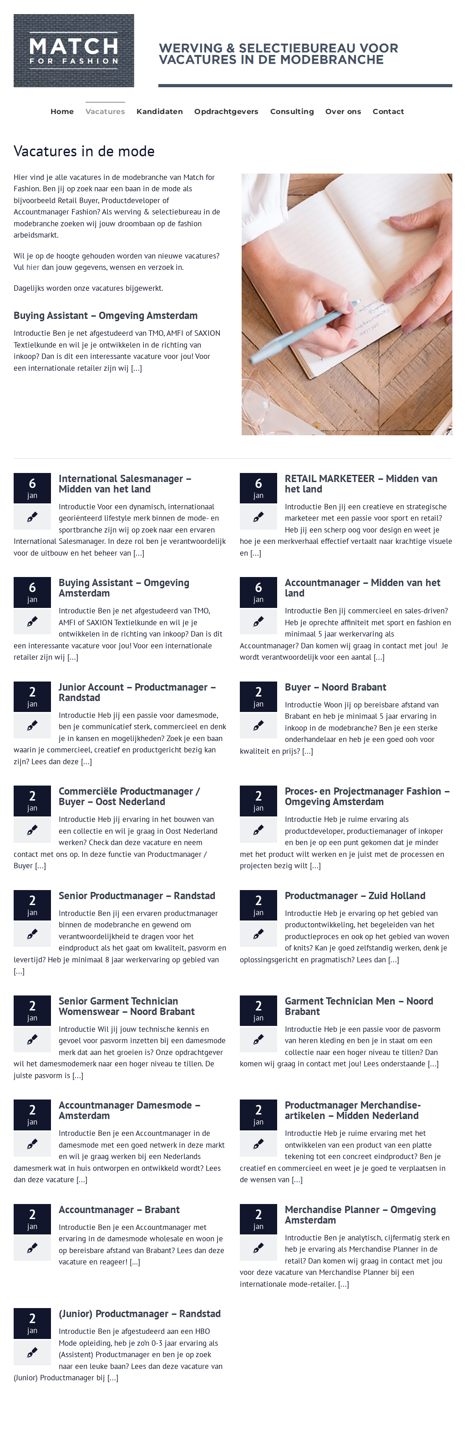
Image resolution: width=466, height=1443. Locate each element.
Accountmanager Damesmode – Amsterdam (129, 1110)
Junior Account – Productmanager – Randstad (137, 692)
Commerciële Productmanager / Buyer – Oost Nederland (129, 796)
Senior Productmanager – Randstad (137, 895)
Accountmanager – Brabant (119, 1209)
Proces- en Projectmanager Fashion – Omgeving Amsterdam (367, 796)
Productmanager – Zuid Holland (355, 895)
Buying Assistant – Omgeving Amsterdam (106, 315)
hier (33, 267)
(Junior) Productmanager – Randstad (140, 1313)
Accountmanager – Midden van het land (363, 587)
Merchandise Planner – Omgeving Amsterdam (360, 1214)
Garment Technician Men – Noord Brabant (359, 1006)
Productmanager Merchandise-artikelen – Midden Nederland (353, 1110)
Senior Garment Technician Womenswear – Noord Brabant (127, 1006)
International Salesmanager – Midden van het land (125, 483)
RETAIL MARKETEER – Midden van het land (361, 483)
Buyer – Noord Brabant (335, 686)
